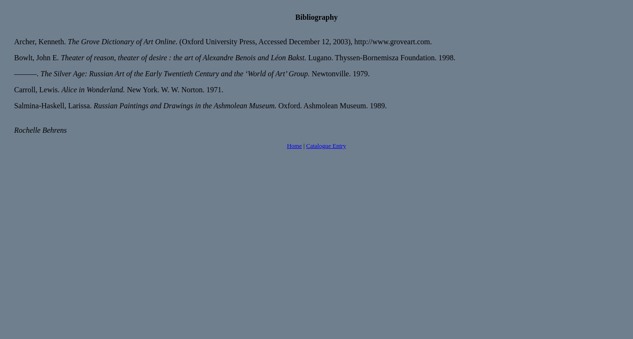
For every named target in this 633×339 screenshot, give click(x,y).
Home (294, 145)
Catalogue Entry (326, 145)
